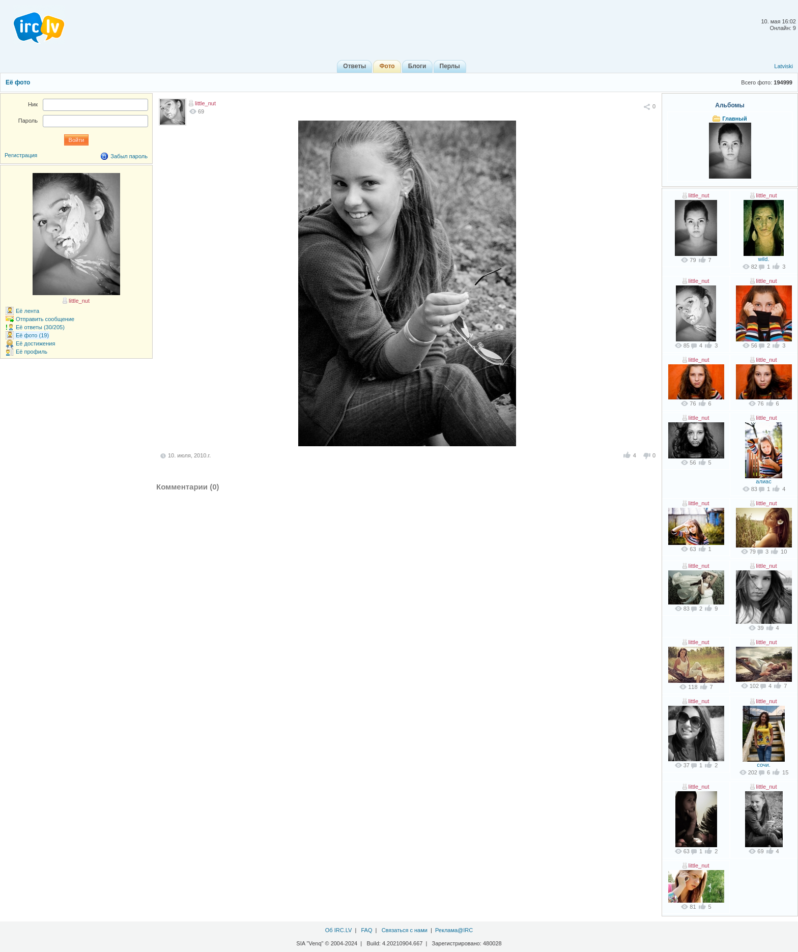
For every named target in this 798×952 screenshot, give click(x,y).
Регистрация (21, 155)
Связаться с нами (405, 930)
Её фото (18, 82)
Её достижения (35, 343)
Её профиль (31, 352)
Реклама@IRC (454, 930)
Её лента (27, 311)
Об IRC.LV (338, 930)
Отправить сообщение (45, 319)
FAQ (366, 930)
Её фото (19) (32, 335)
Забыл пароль (129, 156)
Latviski (783, 66)
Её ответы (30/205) (40, 327)
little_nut (205, 103)
